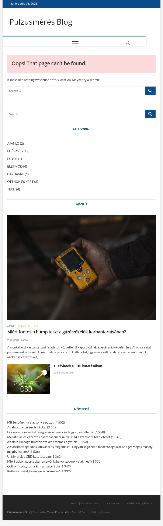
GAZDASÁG (15, 174)
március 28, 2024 (64, 372)
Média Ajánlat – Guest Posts (85, 503)
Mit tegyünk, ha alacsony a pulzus (30, 422)
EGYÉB (12, 159)
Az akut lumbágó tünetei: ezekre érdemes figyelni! (42, 442)
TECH (11, 189)
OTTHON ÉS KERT (20, 181)
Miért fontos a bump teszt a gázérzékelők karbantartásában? (66, 332)
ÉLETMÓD (14, 166)
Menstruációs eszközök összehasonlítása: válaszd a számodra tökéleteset (58, 437)
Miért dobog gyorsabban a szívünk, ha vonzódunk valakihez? (49, 461)
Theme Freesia (55, 512)
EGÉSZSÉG (15, 151)
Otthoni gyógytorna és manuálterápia (33, 466)
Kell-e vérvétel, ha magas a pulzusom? (33, 471)
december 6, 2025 (17, 339)
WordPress (71, 512)
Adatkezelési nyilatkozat (140, 503)
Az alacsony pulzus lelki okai (26, 427)
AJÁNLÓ (13, 143)
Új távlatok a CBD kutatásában (78, 366)
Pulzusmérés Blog (40, 22)
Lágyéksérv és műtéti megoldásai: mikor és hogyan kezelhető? (50, 432)
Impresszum (113, 503)
